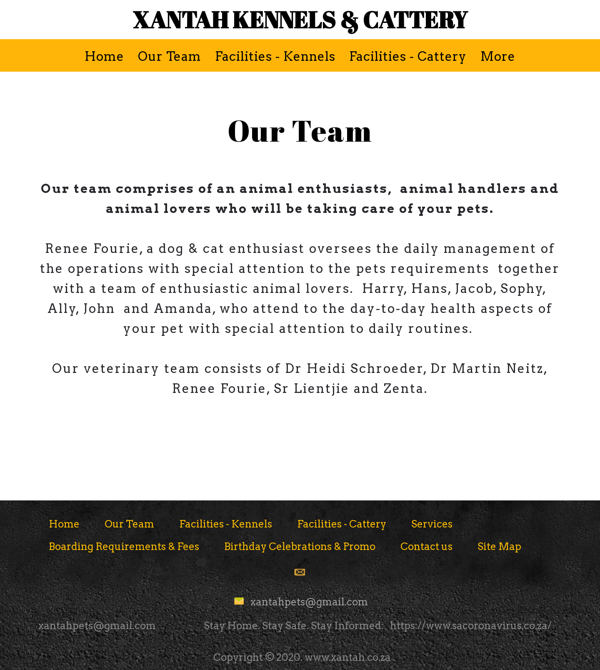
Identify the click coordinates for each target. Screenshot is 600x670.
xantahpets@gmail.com (309, 602)
